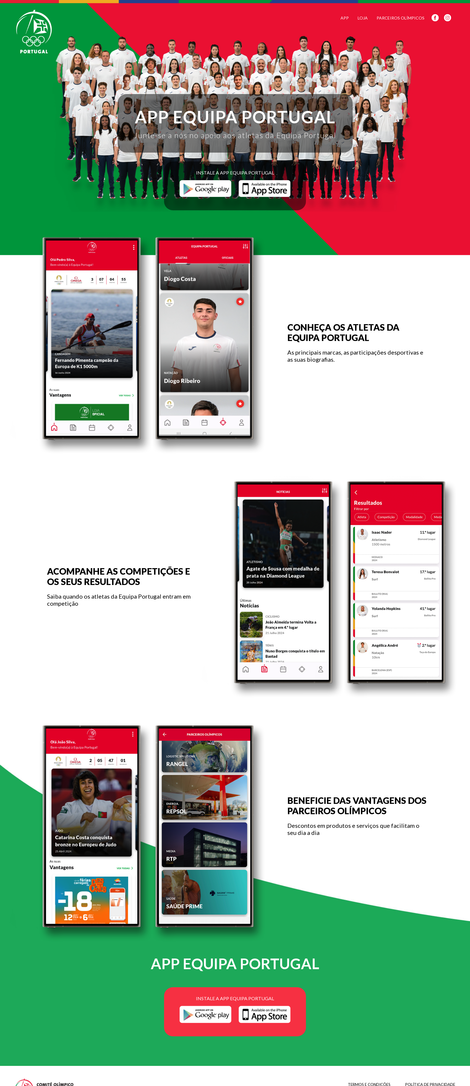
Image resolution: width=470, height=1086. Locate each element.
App (345, 17)
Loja (363, 17)
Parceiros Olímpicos (400, 17)
